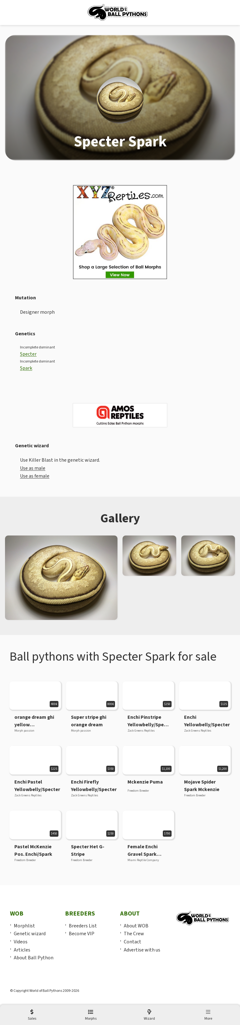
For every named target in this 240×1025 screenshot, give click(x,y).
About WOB (136, 925)
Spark (26, 368)
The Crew (134, 933)
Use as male (32, 468)
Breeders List (83, 925)
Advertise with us (142, 949)
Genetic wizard (30, 933)
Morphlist (24, 925)
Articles (22, 949)
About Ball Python (33, 957)
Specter (28, 354)
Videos (21, 941)
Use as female (34, 476)
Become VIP (81, 933)
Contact (132, 941)
